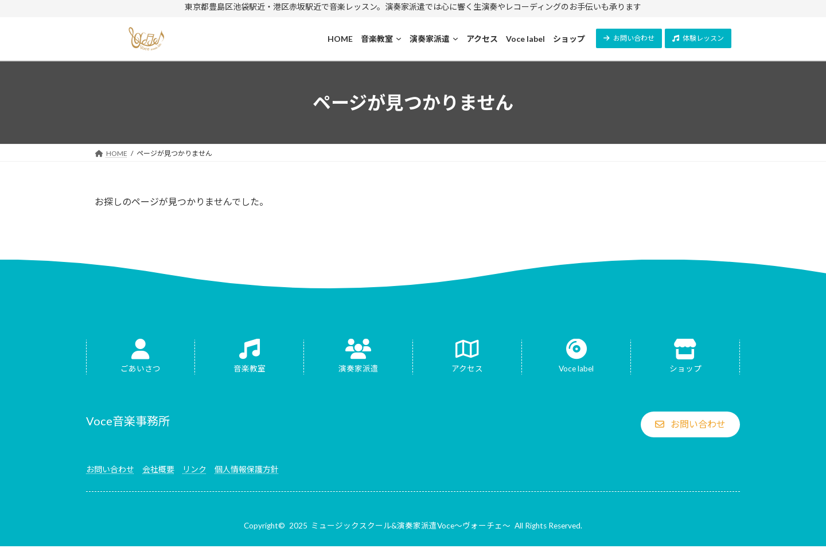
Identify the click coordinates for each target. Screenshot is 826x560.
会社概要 (158, 469)
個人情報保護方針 (247, 469)
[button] (629, 38)
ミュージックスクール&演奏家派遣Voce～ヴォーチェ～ (411, 525)
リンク (194, 469)
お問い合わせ (110, 469)
